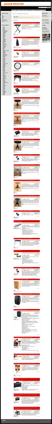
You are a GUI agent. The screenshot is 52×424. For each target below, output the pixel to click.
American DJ (5, 31)
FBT (3, 48)
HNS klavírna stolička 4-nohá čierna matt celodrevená (30, 197)
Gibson (4, 52)
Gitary (13, 10)
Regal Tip (4, 75)
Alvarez (4, 29)
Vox (3, 90)
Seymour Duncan (5, 82)
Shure (4, 83)
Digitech (4, 40)
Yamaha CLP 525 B (25, 381)
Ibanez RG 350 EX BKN (25, 355)
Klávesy (21, 10)
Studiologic (4, 85)
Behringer (4, 35)
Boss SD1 (23, 51)
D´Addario (4, 39)
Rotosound (4, 78)
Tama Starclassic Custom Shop (27, 410)
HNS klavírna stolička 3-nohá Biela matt (28, 166)
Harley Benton (5, 55)
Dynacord (4, 43)
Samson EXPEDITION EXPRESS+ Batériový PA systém (30, 311)
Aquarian (4, 32)
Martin (4, 67)
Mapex (4, 65)
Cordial (4, 37)
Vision (4, 89)
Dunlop (4, 42)
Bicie (24, 10)
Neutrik (4, 71)
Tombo (4, 87)
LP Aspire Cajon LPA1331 (26, 280)
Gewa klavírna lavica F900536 (26, 24)
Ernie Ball (4, 46)
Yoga (3, 93)
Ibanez (4, 58)
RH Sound (4, 76)
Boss (3, 36)
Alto (3, 28)
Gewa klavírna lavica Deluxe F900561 (28, 75)
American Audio (5, 30)
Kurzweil (4, 61)
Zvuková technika (29, 10)
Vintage (4, 88)
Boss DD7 (23, 269)
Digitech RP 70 (24, 88)
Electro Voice (5, 44)
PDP (3, 74)
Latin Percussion (5, 63)
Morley (4, 69)
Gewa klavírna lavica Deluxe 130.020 (27, 240)
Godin (4, 53)
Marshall (4, 66)
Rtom (4, 79)
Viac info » (38, 30)
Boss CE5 (23, 212)
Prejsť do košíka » (45, 16)
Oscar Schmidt (5, 72)
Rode (4, 77)
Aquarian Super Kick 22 (25, 62)
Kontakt (48, 421)
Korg (3, 60)
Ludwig (4, 64)
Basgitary (16, 10)
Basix (4, 34)
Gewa (4, 51)
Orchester (43, 10)
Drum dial (4, 41)
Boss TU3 (23, 156)
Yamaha (4, 92)
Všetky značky (15, 17)
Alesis (4, 27)
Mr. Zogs (4, 70)
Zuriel (4, 94)
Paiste (4, 73)
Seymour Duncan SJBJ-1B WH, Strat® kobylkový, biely (30, 223)
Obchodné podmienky (43, 421)
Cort (3, 38)
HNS (3, 57)
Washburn (4, 91)
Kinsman (4, 59)
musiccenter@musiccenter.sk (45, 32)
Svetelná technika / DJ (37, 10)
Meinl (4, 68)
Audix (4, 33)
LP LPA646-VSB (24, 365)
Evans (4, 47)
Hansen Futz (5, 54)
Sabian (4, 80)
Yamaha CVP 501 (24, 397)
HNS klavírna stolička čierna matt (27, 99)
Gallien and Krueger (6, 50)
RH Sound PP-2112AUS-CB (26, 295)
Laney (4, 62)
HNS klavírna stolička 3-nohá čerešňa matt (28, 114)
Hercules (4, 56)
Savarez (4, 81)
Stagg (4, 84)
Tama (4, 86)
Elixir (3, 45)
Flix (3, 49)
